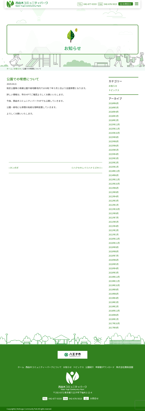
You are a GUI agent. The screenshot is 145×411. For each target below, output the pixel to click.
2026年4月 (114, 111)
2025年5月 (114, 149)
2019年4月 (114, 297)
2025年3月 (114, 158)
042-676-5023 (107, 4)
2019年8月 (114, 293)
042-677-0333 (90, 4)
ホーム (21, 367)
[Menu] (136, 4)
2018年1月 (114, 319)
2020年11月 (114, 242)
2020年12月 (114, 238)
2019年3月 (114, 302)
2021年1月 (114, 234)
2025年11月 (114, 128)
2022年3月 (114, 200)
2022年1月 (114, 204)
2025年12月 (114, 124)
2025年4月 (114, 154)
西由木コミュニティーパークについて (44, 367)
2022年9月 (114, 192)
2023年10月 (114, 183)
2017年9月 (114, 327)
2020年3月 (114, 272)
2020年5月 (114, 264)
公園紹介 (89, 367)
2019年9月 (114, 289)
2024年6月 (114, 175)
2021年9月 (114, 213)
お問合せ (91, 398)
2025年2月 (114, 162)
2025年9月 (114, 137)
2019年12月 (114, 276)
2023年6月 (114, 187)
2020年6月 (114, 259)
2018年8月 (114, 314)
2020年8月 (114, 251)
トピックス (114, 90)
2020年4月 (114, 268)
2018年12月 (114, 310)
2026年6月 (114, 103)
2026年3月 (114, 115)
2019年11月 (114, 281)
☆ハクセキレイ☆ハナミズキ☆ (86, 167)
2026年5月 (114, 107)
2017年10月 (114, 323)
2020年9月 (114, 247)
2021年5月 (114, 221)
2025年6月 (114, 145)
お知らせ (113, 85)
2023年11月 (114, 179)
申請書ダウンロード (105, 367)
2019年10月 (114, 285)
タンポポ (13, 167)
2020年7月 (114, 255)
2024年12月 (114, 170)
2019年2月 (114, 306)
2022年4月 (114, 196)
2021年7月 (114, 217)
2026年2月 (114, 120)
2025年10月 (114, 132)
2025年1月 (114, 166)
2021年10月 (114, 209)
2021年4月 (114, 225)
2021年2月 (114, 230)
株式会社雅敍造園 (124, 367)
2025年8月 (114, 141)
